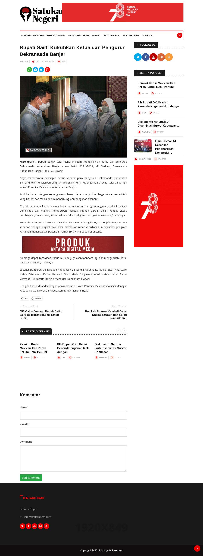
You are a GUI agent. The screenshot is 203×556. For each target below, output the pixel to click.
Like (24, 298)
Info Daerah (111, 35)
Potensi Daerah (56, 35)
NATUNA (103, 357)
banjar (25, 61)
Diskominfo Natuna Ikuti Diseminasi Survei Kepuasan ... (110, 348)
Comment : (26, 441)
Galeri (147, 35)
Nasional (39, 35)
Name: (24, 407)
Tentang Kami (131, 35)
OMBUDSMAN (145, 159)
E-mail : (24, 424)
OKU (63, 357)
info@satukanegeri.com (37, 516)
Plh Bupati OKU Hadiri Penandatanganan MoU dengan (73, 348)
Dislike (36, 298)
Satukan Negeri (28, 509)
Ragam (95, 35)
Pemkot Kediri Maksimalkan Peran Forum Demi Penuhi (33, 348)
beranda (26, 35)
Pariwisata (74, 35)
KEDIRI (27, 357)
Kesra (86, 35)
